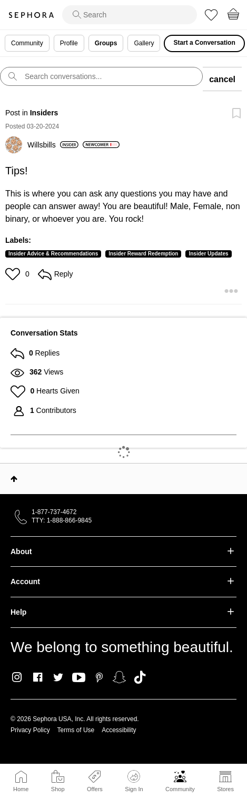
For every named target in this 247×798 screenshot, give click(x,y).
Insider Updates (208, 254)
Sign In (134, 781)
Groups (106, 43)
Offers (95, 789)
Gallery (144, 43)
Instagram (17, 677)
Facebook (37, 677)
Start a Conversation (204, 42)
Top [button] (14, 479)
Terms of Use (76, 730)
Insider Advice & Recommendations (53, 254)
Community (180, 789)
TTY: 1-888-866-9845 (62, 520)
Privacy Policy (30, 730)
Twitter (58, 677)
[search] (129, 14)
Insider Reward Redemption (143, 254)
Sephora (31, 15)
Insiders (44, 113)
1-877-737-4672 (54, 512)
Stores (225, 789)
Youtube (78, 677)
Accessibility (119, 730)
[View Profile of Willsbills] (52, 145)
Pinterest (99, 677)
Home (20, 789)
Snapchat (119, 677)
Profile (69, 43)
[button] (14, 274)
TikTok (139, 677)
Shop (58, 789)
